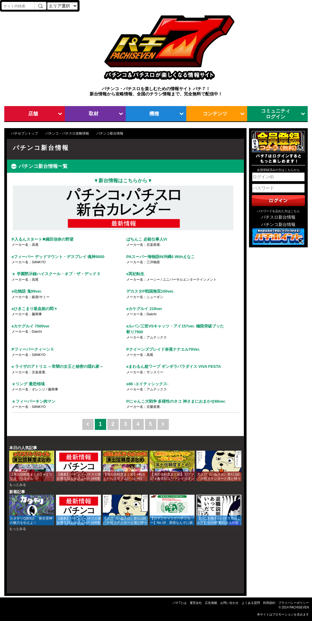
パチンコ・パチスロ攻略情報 (67, 133)
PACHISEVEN (299, 607)
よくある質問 (251, 602)
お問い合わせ (229, 602)
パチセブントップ (24, 133)
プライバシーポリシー (293, 602)
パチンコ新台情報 (278, 224)
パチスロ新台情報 (278, 217)
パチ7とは (180, 602)
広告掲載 (211, 602)
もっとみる (17, 484)
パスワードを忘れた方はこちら (278, 211)
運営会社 (196, 602)
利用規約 (269, 602)
